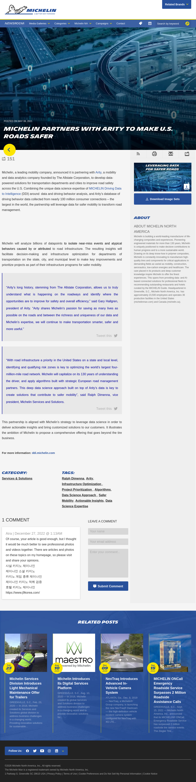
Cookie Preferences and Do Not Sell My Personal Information (110, 773)
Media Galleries (37, 23)
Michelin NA (81, 23)
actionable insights (89, 500)
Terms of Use (70, 773)
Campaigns (102, 23)
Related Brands (175, 4)
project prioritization (77, 489)
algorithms (103, 489)
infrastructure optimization (82, 484)
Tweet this (104, 335)
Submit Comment (110, 586)
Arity (89, 478)
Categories (60, 23)
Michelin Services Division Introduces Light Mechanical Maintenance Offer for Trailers (26, 688)
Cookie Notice (150, 773)
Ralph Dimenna (73, 478)
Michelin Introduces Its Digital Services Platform (74, 683)
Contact (120, 23)
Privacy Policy (54, 773)
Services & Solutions (17, 478)
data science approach (79, 495)
